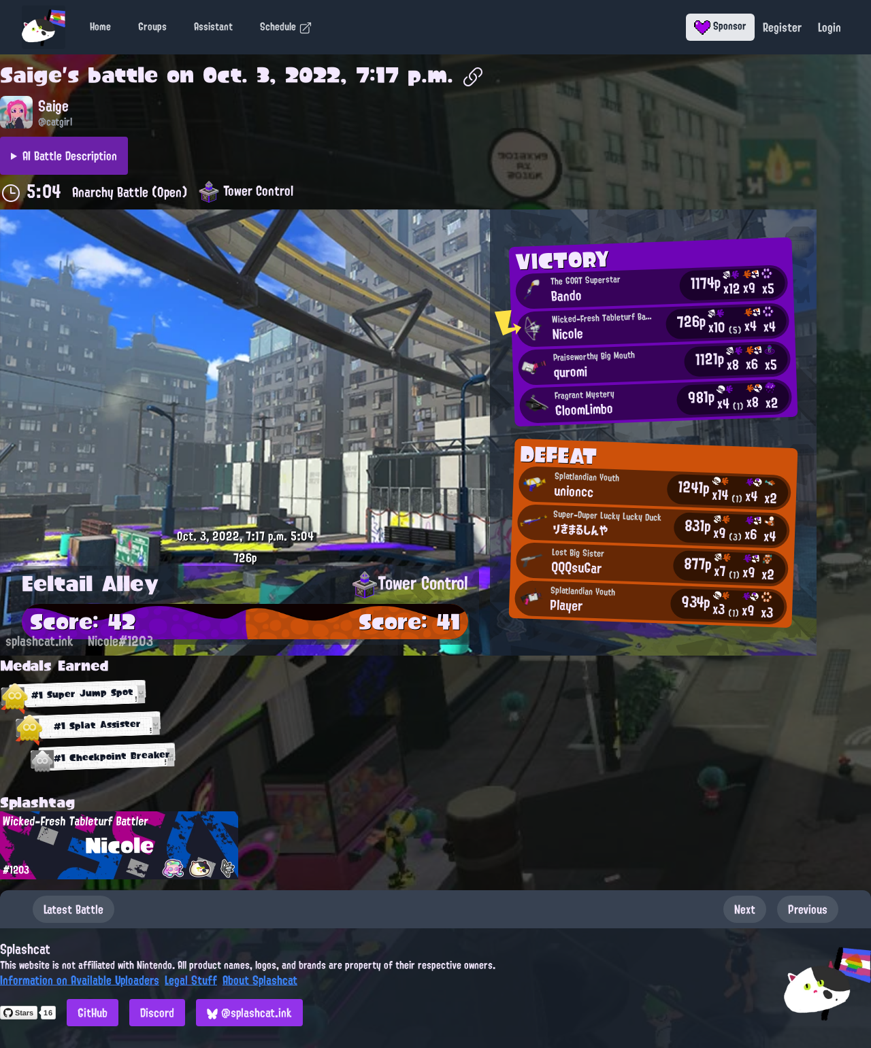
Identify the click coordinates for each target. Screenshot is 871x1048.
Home (100, 26)
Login (829, 27)
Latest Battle (73, 909)
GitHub (93, 1013)
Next (744, 909)
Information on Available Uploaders (79, 980)
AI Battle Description (69, 156)
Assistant (213, 26)
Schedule (286, 26)
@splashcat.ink (249, 1013)
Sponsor (720, 25)
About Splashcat (260, 980)
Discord (157, 1013)
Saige (31, 74)
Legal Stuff (191, 980)
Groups (152, 26)
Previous (807, 909)
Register (782, 27)
